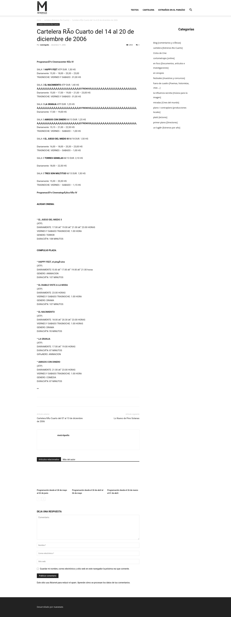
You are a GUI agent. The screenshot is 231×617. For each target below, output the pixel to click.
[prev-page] (39, 499)
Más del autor (69, 459)
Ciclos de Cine (159, 53)
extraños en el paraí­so (171, 9)
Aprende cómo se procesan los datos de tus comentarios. (103, 582)
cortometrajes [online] (164, 58)
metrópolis (44, 45)
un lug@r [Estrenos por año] (166, 127)
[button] (190, 10)
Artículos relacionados (49, 459)
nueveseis (58, 606)
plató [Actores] (160, 117)
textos (134, 9)
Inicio (39, 20)
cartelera (148, 9)
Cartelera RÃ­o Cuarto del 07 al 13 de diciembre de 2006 (60, 420)
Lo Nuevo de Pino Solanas (126, 418)
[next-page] (43, 499)
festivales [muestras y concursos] (169, 78)
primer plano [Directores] (165, 122)
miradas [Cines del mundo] (166, 102)
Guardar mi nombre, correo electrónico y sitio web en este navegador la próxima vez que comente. (84, 569)
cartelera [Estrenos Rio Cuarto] (56, 20)
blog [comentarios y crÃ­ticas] (167, 42)
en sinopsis (158, 73)
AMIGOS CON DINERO (56, 119)
